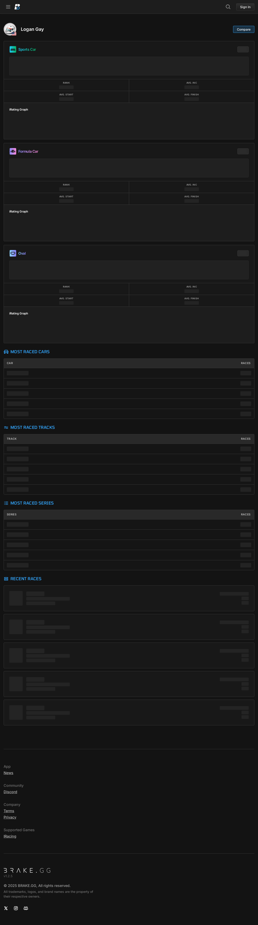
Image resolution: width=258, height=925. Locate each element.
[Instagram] (16, 908)
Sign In (245, 7)
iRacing (10, 836)
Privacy (10, 817)
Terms (9, 811)
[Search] (228, 6)
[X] (6, 908)
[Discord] (26, 908)
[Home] (17, 7)
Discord (10, 792)
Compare (244, 29)
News (8, 772)
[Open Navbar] (8, 6)
